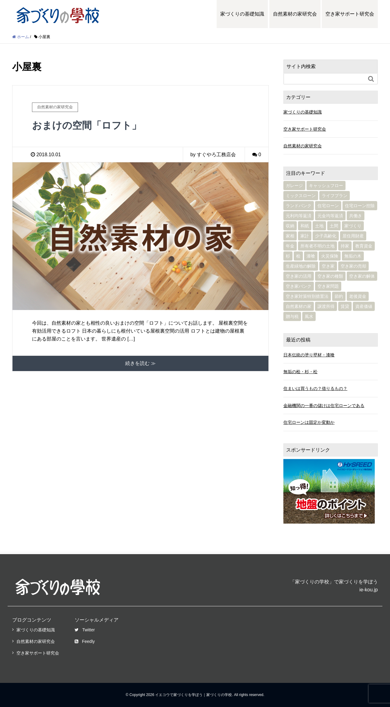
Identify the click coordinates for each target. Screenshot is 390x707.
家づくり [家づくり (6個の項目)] (352, 225)
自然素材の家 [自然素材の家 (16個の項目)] (298, 306)
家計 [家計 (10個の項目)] (304, 235)
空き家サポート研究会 (349, 13)
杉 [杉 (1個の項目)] (288, 256)
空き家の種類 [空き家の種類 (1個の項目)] (330, 276)
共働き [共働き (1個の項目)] (355, 215)
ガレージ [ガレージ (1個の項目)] (294, 185)
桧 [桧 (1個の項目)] (298, 256)
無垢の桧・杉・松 (300, 371)
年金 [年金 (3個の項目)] (290, 245)
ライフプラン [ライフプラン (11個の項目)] (334, 195)
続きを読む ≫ (140, 363)
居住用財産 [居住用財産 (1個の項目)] (353, 235)
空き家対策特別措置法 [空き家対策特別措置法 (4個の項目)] (307, 296)
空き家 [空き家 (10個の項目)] (328, 266)
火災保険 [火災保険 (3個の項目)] (329, 256)
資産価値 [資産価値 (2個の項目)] (363, 306)
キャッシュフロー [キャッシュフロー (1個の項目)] (326, 185)
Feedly (85, 641)
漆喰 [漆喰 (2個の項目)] (311, 256)
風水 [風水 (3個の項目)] (309, 316)
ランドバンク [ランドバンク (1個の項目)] (298, 205)
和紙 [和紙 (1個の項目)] (304, 225)
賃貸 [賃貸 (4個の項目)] (345, 306)
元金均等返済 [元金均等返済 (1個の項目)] (330, 215)
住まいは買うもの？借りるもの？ (315, 388)
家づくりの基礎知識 (242, 13)
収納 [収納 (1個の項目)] (290, 225)
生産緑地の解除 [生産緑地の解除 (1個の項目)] (301, 266)
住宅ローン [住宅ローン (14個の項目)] (328, 205)
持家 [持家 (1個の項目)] (345, 245)
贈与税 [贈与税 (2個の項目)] (292, 316)
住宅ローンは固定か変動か (309, 422)
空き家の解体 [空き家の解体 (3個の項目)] (362, 276)
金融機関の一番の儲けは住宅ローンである (323, 405)
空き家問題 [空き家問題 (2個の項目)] (328, 286)
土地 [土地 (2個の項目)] (319, 225)
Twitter (85, 629)
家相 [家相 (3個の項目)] (290, 235)
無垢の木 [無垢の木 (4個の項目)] (352, 256)
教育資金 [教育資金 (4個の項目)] (363, 245)
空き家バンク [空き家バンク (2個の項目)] (298, 286)
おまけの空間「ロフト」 (86, 125)
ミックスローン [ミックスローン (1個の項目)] (301, 195)
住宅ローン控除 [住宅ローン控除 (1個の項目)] (360, 205)
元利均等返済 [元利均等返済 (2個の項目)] (298, 215)
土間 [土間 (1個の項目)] (334, 225)
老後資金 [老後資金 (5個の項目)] (357, 296)
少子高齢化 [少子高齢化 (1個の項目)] (325, 235)
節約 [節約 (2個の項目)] (339, 296)
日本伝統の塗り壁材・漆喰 (309, 354)
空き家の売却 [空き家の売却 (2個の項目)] (353, 266)
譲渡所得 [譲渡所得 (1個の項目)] (326, 306)
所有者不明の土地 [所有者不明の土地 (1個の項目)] (317, 245)
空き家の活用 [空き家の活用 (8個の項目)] (298, 276)
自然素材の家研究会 (295, 13)
